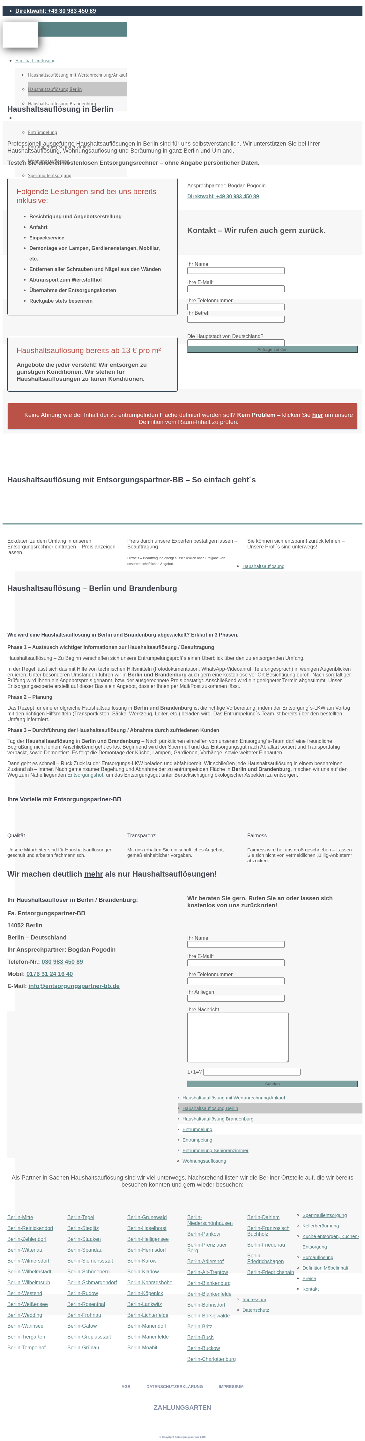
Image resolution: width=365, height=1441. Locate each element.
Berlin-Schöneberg (88, 1271)
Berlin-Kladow (143, 1271)
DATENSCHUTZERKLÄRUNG (174, 1386)
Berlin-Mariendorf (147, 1326)
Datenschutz (255, 1310)
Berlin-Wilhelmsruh (28, 1282)
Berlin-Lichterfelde (147, 1315)
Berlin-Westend (24, 1293)
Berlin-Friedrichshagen (265, 1258)
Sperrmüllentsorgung (324, 1215)
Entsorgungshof (85, 775)
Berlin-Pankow (203, 1234)
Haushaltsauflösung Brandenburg (218, 1118)
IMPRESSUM (231, 1386)
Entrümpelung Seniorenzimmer (215, 1150)
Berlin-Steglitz (83, 1228)
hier (317, 414)
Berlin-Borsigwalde (208, 1315)
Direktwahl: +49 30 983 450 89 (55, 11)
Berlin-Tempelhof (26, 1347)
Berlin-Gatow (82, 1326)
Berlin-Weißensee (27, 1304)
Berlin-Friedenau (266, 1245)
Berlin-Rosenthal (86, 1304)
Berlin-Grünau (83, 1347)
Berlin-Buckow (203, 1348)
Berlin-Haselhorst (147, 1228)
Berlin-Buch (200, 1337)
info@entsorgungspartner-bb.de (74, 986)
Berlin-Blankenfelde (209, 1294)
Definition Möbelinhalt (325, 1268)
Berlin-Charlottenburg (211, 1359)
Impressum (254, 1299)
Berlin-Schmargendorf (92, 1282)
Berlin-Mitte (20, 1217)
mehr (93, 874)
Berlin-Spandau (84, 1250)
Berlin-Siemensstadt (90, 1261)
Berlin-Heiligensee (148, 1239)
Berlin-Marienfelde (148, 1336)
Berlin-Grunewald (147, 1217)
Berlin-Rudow (82, 1293)
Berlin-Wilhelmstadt (29, 1271)
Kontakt (310, 1289)
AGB (126, 1386)
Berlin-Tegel (80, 1217)
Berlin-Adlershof (205, 1261)
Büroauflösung (317, 1257)
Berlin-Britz (199, 1326)
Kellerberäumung (320, 1225)
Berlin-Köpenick (145, 1293)
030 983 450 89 (62, 961)
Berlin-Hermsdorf (146, 1250)
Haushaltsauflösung (35, 60)
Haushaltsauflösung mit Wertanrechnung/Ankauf (77, 75)
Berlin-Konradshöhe (149, 1282)
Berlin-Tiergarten (26, 1336)
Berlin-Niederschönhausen (210, 1220)
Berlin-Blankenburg (209, 1283)
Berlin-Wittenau (24, 1250)
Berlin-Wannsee (25, 1326)
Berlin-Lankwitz (144, 1304)
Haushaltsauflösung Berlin (55, 89)
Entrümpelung (197, 1129)
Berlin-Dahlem (263, 1217)
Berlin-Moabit (142, 1347)
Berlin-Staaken (84, 1239)
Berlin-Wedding (24, 1315)
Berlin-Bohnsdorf (206, 1305)
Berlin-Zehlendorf (27, 1239)
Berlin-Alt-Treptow (207, 1272)
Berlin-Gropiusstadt (89, 1336)
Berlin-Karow (142, 1261)
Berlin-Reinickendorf (30, 1228)
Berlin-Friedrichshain (270, 1272)
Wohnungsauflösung (204, 1161)
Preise (309, 1278)
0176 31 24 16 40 (49, 973)
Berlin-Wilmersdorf (28, 1261)
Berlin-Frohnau (84, 1315)
